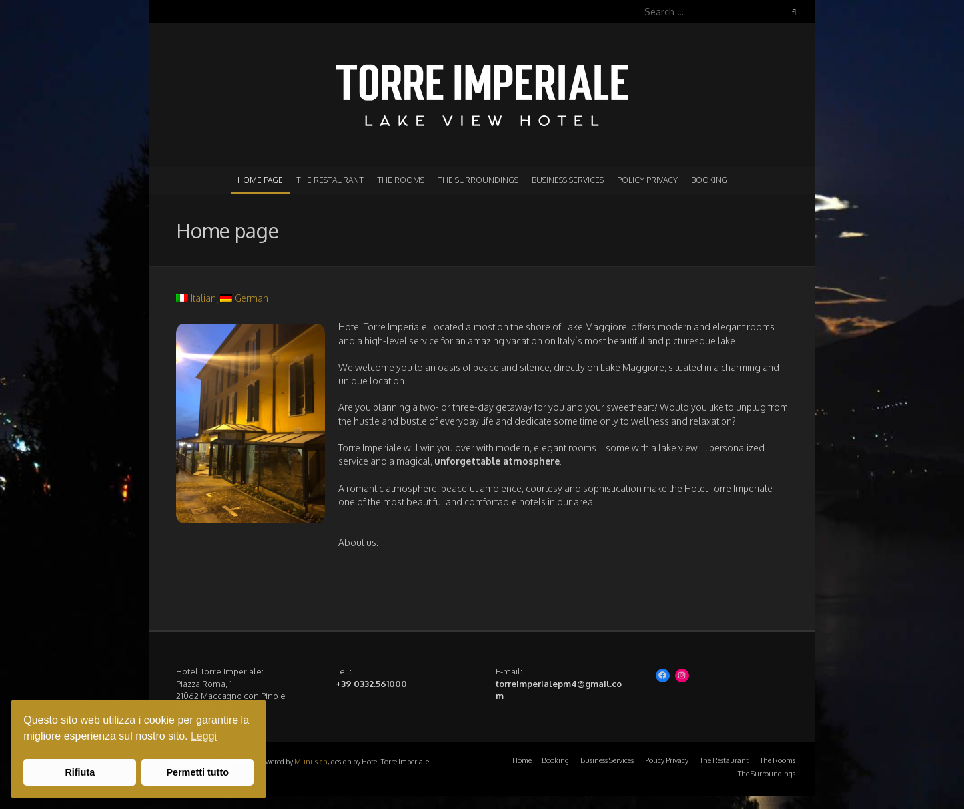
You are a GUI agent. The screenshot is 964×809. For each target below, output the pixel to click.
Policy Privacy (647, 180)
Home (522, 760)
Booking (709, 180)
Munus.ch (311, 761)
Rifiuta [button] (80, 772)
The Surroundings (478, 180)
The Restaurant (330, 180)
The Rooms (400, 180)
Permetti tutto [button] (197, 772)
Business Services (568, 180)
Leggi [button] (204, 736)
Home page (260, 180)
